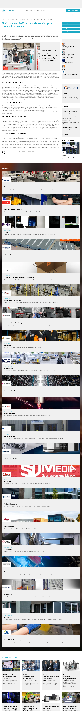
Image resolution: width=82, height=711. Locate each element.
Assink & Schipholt (10, 504)
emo (23, 151)
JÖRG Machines (9, 527)
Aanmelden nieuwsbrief (73, 10)
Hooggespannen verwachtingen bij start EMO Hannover (51, 676)
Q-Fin (6, 232)
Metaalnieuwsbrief (71, 29)
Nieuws (10, 15)
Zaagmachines (7, 185)
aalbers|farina (8, 594)
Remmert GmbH (9, 391)
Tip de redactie (71, 23)
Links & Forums (61, 15)
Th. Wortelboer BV (10, 436)
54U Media (7, 481)
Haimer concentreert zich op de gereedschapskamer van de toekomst (70, 677)
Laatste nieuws (66, 106)
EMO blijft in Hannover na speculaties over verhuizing (10, 676)
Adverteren (29, 10)
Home (3, 15)
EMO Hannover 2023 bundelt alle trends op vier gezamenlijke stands (28, 24)
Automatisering (27, 704)
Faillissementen (48, 15)
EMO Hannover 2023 (30, 151)
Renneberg (7, 617)
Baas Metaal (8, 549)
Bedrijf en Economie (67, 109)
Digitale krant (71, 26)
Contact (49, 10)
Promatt (64, 93)
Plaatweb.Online (9, 413)
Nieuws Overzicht (10, 19)
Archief (36, 10)
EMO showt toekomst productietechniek (70, 707)
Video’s (43, 10)
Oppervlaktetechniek (9, 230)
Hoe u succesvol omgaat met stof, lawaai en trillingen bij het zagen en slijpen (70, 48)
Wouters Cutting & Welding (13, 210)
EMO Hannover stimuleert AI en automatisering (28, 676)
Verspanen (64, 115)
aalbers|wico (8, 255)
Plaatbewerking (8, 207)
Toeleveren (65, 125)
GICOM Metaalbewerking (12, 640)
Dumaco (6, 572)
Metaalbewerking (8, 298)
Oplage (6, 479)
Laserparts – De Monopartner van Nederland (19, 277)
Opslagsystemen (8, 388)
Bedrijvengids (27, 15)
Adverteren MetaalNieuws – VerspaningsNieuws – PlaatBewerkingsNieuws (68, 56)
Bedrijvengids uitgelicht (68, 81)
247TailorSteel (8, 368)
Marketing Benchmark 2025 (68, 62)
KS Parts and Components (12, 300)
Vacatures (37, 15)
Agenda (18, 15)
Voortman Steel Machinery (13, 323)
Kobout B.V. (7, 345)
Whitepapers (65, 41)
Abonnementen (19, 10)
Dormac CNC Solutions (11, 459)
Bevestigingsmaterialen (10, 343)
